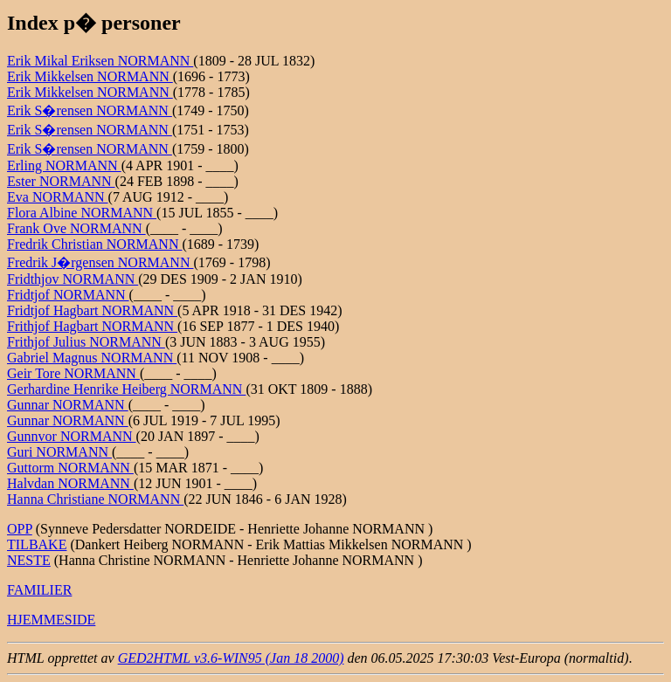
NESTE (29, 560)
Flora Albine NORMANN (81, 212)
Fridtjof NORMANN (68, 294)
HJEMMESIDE (51, 619)
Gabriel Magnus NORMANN (91, 357)
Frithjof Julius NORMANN (86, 341)
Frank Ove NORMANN (76, 228)
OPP (19, 528)
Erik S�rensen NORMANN (89, 110)
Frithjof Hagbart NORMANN (92, 326)
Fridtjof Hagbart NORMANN (92, 310)
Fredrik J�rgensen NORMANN (100, 262)
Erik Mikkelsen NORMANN (90, 76)
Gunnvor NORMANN (71, 436)
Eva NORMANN (57, 196)
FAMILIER (39, 589)
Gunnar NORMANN (67, 404)
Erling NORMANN (64, 165)
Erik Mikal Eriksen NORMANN (100, 60)
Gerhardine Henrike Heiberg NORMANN (126, 389)
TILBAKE (36, 544)
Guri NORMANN (59, 451)
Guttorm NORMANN (70, 467)
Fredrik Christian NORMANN (94, 244)
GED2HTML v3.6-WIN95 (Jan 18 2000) (231, 658)
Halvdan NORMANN (70, 483)
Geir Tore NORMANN (73, 373)
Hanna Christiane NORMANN (95, 499)
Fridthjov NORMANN (72, 279)
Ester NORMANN (61, 181)
